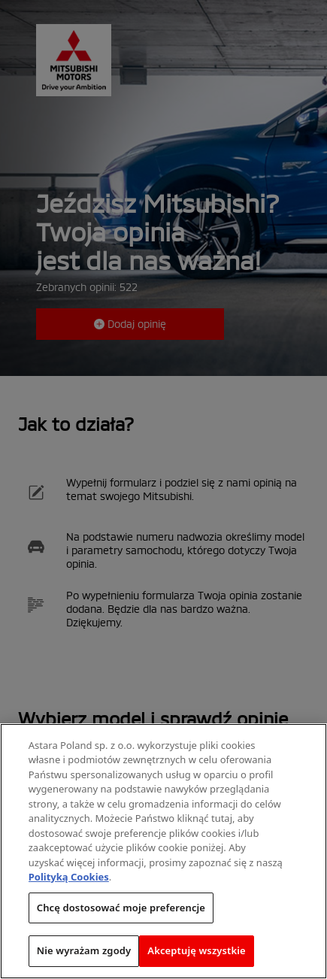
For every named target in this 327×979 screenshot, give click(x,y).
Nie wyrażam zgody (84, 951)
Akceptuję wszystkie (196, 951)
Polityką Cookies (69, 877)
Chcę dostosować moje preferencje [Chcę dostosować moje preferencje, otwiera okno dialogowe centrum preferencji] (121, 908)
